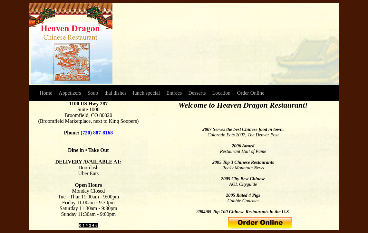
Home (46, 93)
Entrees (174, 93)
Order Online (250, 93)
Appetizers (70, 93)
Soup (92, 93)
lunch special (146, 93)
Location (221, 93)
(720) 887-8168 (97, 132)
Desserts (197, 93)
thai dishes (115, 93)
